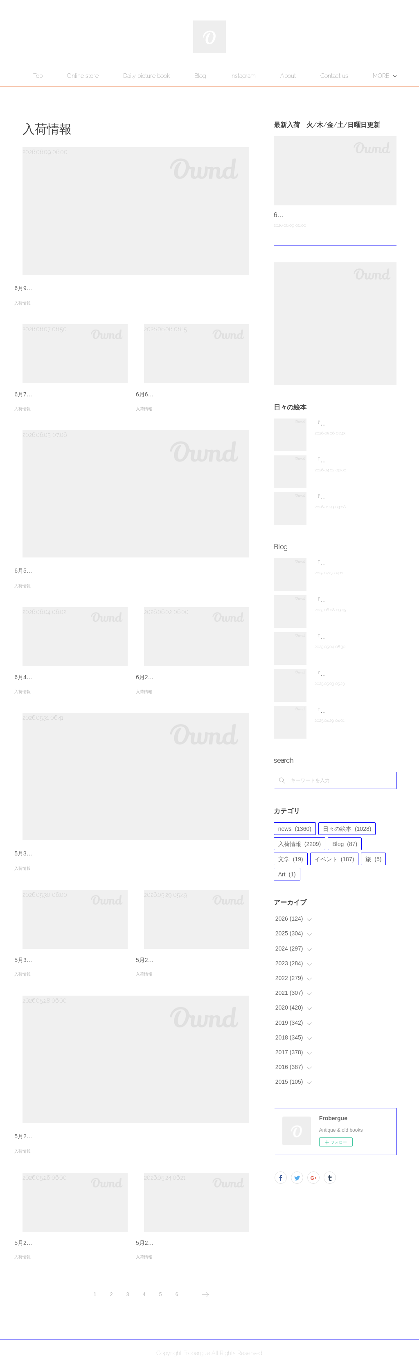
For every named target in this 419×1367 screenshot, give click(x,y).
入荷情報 (22, 303)
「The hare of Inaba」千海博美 (354, 710)
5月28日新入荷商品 (39, 1136)
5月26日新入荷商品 (39, 1243)
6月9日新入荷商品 (37, 288)
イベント (334, 859)
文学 (290, 859)
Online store (124, 76)
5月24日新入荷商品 (160, 1243)
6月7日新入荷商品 (37, 394)
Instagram (284, 76)
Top (79, 76)
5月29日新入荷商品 (160, 960)
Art (287, 874)
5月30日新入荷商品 (39, 960)
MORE (330, 76)
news (294, 829)
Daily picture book (187, 76)
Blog (241, 76)
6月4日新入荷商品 (37, 677)
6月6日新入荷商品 (159, 394)
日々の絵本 (347, 829)
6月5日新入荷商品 (37, 570)
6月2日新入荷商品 (159, 677)
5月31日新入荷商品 (39, 853)
